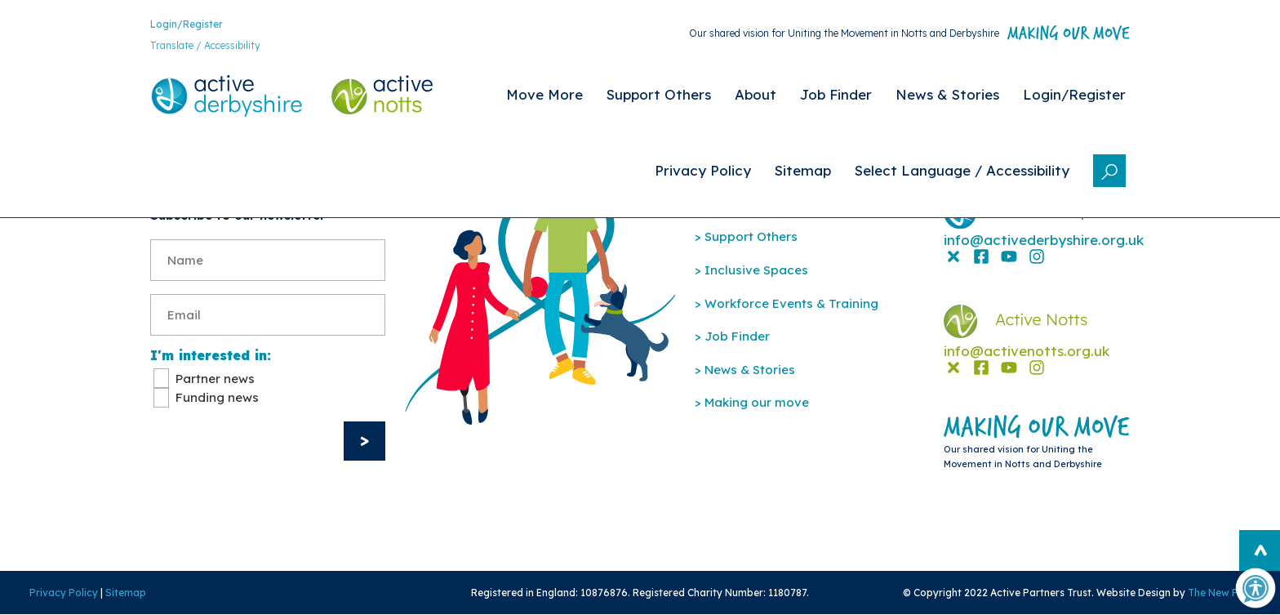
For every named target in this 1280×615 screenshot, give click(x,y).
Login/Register (186, 24)
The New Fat (1218, 592)
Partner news (215, 378)
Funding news (217, 397)
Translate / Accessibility (205, 45)
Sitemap (125, 592)
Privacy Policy (63, 592)
